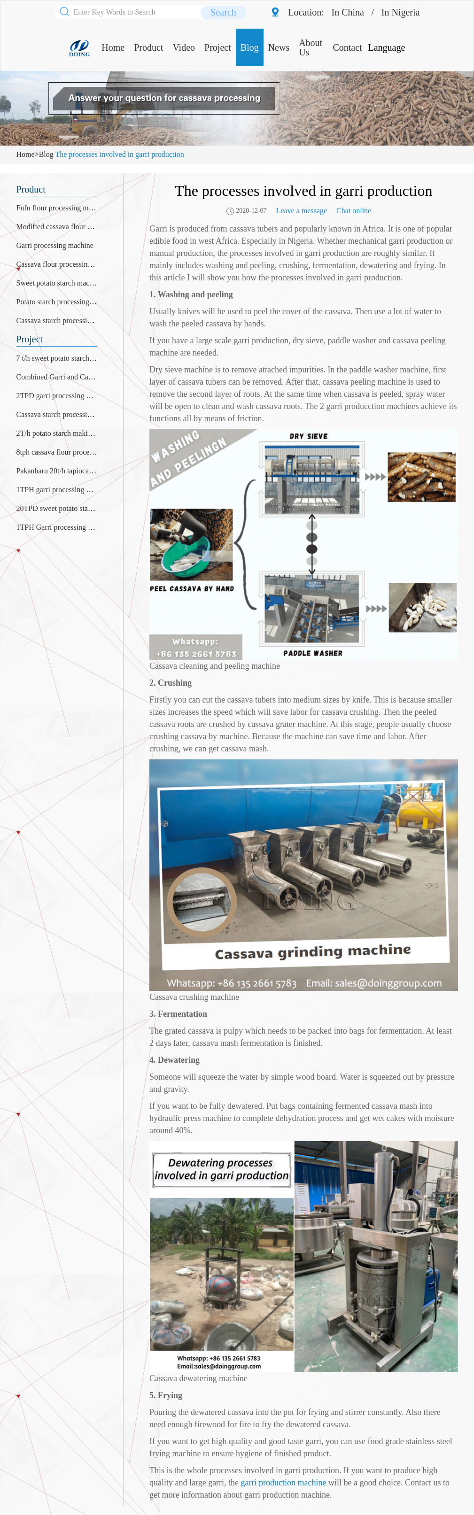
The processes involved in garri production (119, 154)
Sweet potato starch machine (59, 283)
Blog (250, 47)
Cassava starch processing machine (69, 321)
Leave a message (301, 211)
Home (112, 47)
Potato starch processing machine (66, 302)
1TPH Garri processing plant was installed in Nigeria (96, 527)
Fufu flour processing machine (62, 208)
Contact (347, 47)
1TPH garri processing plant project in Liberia (85, 490)
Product (148, 47)
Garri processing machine (54, 245)
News (279, 47)
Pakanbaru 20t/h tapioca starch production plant (88, 471)
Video (183, 47)
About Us (310, 47)
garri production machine (283, 1482)
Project (217, 47)
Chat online (353, 211)
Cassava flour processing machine (67, 264)
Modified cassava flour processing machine (81, 227)
